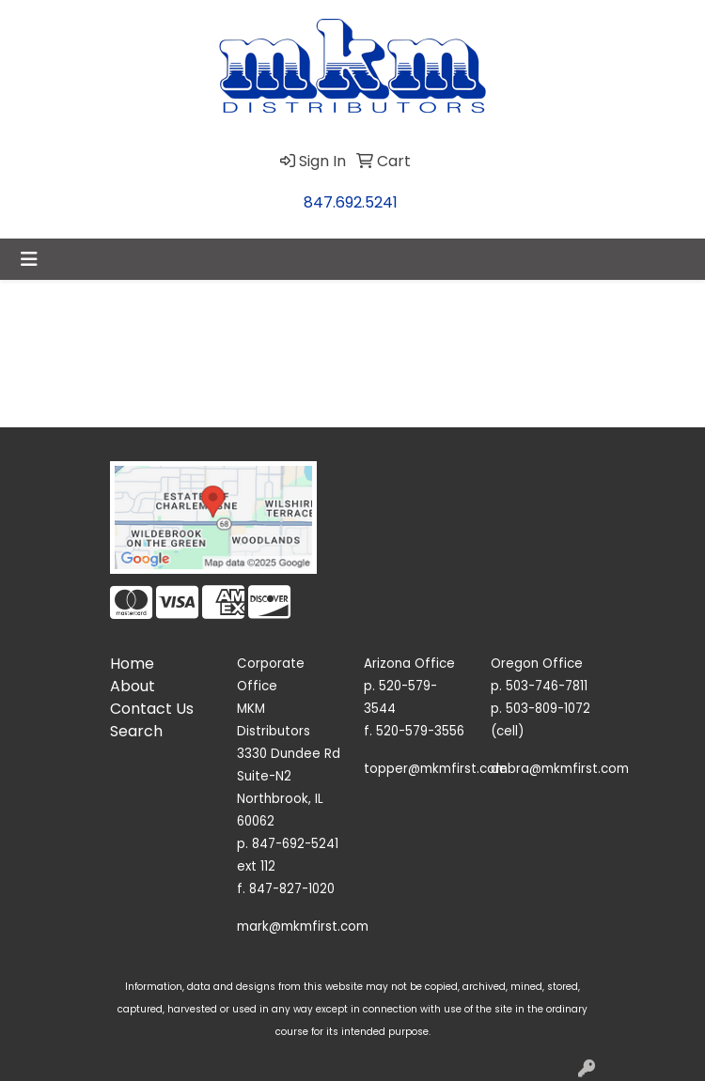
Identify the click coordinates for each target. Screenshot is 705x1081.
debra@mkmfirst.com (560, 769)
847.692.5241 (351, 202)
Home (132, 663)
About (132, 686)
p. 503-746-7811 (539, 686)
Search (136, 731)
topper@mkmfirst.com (436, 769)
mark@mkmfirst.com (302, 926)
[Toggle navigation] (29, 259)
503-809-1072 (548, 709)
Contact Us (152, 708)
